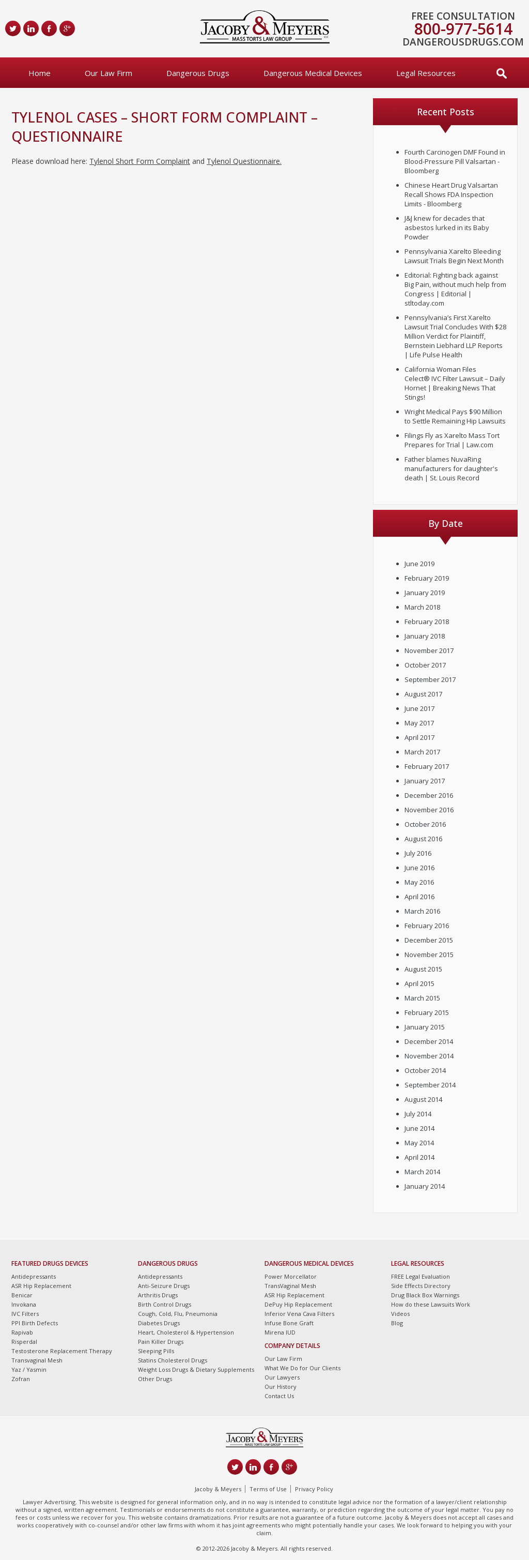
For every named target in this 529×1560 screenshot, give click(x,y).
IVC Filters (25, 1313)
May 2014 (419, 1142)
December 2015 (428, 940)
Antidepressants (33, 1276)
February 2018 (426, 621)
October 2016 (425, 824)
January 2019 (424, 592)
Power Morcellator (290, 1276)
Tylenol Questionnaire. (244, 161)
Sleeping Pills (156, 1351)
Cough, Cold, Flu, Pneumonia (177, 1313)
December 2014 (428, 1041)
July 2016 (417, 853)
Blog (397, 1323)
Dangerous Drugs (197, 73)
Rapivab (22, 1332)
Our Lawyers (282, 1377)
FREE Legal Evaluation (420, 1276)
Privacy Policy (314, 1489)
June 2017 (419, 708)
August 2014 (423, 1099)
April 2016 (419, 896)
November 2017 (429, 650)
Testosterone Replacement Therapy (61, 1351)
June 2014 (419, 1128)
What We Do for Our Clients (302, 1368)
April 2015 (419, 983)
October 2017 (425, 665)
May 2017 (419, 723)
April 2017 (419, 737)
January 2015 (424, 1027)
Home (39, 73)
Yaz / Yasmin (28, 1369)
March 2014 (422, 1171)
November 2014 (429, 1056)
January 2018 (424, 636)
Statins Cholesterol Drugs (172, 1360)
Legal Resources (426, 73)
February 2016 (426, 925)
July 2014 (417, 1113)
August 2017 (423, 694)
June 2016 (419, 867)
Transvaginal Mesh (37, 1360)
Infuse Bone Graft (289, 1323)
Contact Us (279, 1396)
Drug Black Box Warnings (425, 1295)
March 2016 (422, 911)
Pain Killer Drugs (160, 1341)
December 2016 (428, 795)
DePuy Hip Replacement (298, 1304)
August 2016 (423, 838)
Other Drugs (155, 1379)
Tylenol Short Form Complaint (139, 161)
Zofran (20, 1379)
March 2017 (422, 751)
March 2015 (422, 998)
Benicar (22, 1295)
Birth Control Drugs (164, 1304)
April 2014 (419, 1157)
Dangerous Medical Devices (312, 73)
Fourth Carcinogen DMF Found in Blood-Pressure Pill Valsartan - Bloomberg (454, 161)
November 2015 (429, 954)
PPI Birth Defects (34, 1323)
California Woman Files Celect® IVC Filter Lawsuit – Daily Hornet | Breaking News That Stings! (454, 383)
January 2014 (424, 1186)
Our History (280, 1386)
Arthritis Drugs (158, 1295)
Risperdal (24, 1341)
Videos (400, 1313)
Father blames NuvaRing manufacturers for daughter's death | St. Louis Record (451, 468)
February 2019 (426, 578)
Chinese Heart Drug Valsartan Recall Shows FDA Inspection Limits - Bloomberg (451, 194)
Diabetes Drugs (159, 1323)
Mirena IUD (279, 1332)
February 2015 (426, 1012)
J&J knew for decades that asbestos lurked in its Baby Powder (446, 227)
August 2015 (423, 969)
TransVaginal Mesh (290, 1286)
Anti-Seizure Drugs (164, 1286)
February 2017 (426, 766)
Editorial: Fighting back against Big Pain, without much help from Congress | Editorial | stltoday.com (455, 289)
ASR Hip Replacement (41, 1286)
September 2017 (430, 679)
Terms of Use (268, 1489)
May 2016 (419, 882)
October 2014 (425, 1070)
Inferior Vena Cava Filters (299, 1313)
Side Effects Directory (420, 1286)
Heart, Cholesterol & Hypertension (186, 1332)
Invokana (23, 1304)
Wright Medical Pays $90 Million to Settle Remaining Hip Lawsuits (455, 416)
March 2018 (422, 607)
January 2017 (424, 780)
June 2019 (419, 563)
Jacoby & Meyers (218, 1489)
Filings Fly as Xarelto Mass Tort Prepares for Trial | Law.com (452, 440)
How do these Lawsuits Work (430, 1304)
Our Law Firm (108, 73)
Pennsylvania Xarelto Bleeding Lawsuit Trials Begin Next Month (454, 256)
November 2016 (429, 809)
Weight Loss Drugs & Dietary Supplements (196, 1369)
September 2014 (430, 1084)
